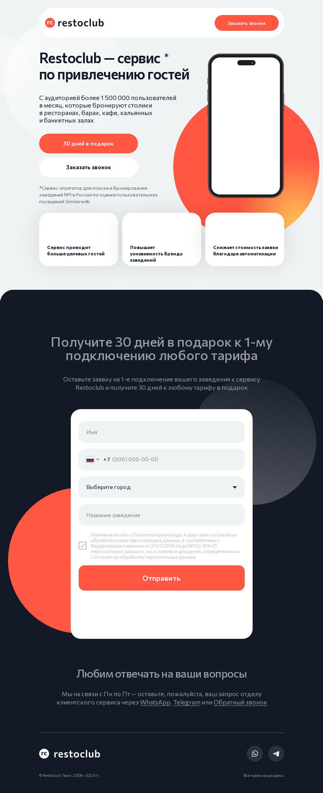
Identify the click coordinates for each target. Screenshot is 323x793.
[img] (255, 754)
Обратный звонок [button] (240, 707)
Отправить (161, 578)
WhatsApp (155, 707)
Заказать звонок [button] (247, 23)
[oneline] (162, 515)
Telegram (186, 707)
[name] (162, 432)
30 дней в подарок (88, 143)
